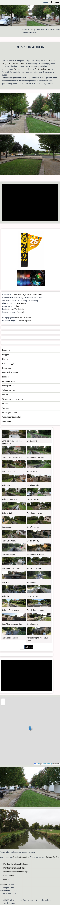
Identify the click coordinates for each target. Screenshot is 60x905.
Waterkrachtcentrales (11, 417)
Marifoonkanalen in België (14, 868)
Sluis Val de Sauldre (10, 638)
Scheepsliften (8, 385)
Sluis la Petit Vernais (35, 457)
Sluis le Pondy (33, 485)
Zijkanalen (6, 421)
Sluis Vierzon (32, 596)
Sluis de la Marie (34, 568)
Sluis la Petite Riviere (35, 554)
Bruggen (5, 354)
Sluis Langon (32, 624)
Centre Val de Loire (43, 69)
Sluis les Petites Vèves (11, 610)
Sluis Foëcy (6, 582)
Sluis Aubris (32, 441)
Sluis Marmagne (8, 554)
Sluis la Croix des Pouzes (12, 457)
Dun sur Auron (33, 499)
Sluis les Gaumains (23, 317)
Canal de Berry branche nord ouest (27, 294)
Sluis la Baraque (8, 471)
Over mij (6, 879)
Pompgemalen (8, 381)
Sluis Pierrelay (33, 541)
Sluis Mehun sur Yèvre (11, 568)
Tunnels (5, 408)
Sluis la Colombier (34, 513)
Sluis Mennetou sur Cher (12, 624)
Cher (15, 69)
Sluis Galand (7, 485)
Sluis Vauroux (33, 527)
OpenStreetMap (47, 764)
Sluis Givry (6, 596)
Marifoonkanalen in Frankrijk (15, 871)
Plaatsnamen (8, 875)
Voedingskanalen (9, 412)
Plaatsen (6, 377)
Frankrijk (20, 312)
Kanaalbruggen (8, 363)
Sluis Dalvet (32, 582)
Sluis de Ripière (24, 320)
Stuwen (5, 403)
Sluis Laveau (32, 471)
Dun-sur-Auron (20, 303)
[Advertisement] (29, 203)
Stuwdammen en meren (12, 399)
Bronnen (6, 350)
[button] (30, 728)
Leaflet (37, 764)
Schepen (3, 884)
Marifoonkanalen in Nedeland (15, 864)
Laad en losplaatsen (10, 372)
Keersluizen (7, 368)
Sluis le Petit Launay (35, 610)
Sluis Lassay (7, 527)
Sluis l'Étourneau (9, 541)
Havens (5, 359)
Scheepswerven (9, 390)
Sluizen (5, 394)
